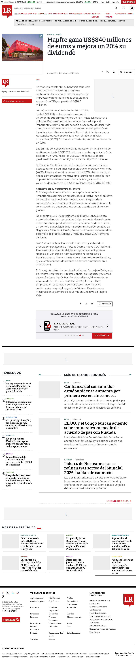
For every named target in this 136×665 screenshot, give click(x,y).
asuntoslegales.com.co (12, 653)
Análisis (70, 598)
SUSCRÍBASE (129, 2)
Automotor (11, 417)
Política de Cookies (98, 626)
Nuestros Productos (98, 607)
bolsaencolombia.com (99, 653)
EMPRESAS (42, 14)
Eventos (70, 614)
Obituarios (53, 626)
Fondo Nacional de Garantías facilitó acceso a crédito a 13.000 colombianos (19, 461)
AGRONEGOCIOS (75, 14)
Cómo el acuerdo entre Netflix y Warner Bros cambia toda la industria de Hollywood (32, 543)
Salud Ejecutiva (73, 633)
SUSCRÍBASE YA (102, 336)
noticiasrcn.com (93, 657)
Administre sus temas (13, 101)
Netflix (122, 21)
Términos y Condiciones (100, 616)
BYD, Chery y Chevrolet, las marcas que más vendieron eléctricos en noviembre (19, 424)
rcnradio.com (78, 657)
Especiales (53, 614)
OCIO (50, 14)
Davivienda (21, 24)
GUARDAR (126, 72)
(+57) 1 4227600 (9, 611)
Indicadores (35, 623)
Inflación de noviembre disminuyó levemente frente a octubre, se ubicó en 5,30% (18, 406)
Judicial (24, 557)
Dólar (31, 24)
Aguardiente (47, 21)
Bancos (9, 454)
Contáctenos (95, 610)
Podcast (33, 633)
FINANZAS (22, 14)
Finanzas (34, 617)
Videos (52, 639)
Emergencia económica (88, 21)
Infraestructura (55, 623)
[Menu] (16, 13)
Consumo (34, 607)
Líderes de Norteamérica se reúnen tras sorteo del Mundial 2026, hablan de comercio (93, 468)
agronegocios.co (32, 653)
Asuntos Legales (37, 601)
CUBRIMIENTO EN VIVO (120, 535)
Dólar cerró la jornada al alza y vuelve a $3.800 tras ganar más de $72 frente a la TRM (76, 565)
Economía (71, 607)
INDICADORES (120, 14)
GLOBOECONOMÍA (60, 14)
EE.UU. (8, 381)
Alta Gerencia (54, 598)
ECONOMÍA (32, 14)
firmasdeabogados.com (76, 653)
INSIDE (130, 14)
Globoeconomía (74, 617)
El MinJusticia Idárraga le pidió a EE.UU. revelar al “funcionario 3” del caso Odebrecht (31, 565)
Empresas (34, 614)
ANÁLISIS (87, 14)
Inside (69, 623)
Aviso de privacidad (98, 613)
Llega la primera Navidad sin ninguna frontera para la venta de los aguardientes (18, 442)
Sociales (34, 639)
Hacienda (10, 399)
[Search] (116, 8)
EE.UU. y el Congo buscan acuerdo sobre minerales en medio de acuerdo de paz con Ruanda (96, 428)
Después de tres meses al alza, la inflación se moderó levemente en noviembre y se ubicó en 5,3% (19, 480)
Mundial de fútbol (108, 21)
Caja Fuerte (54, 601)
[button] (39, 326)
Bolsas (69, 557)
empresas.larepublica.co (52, 653)
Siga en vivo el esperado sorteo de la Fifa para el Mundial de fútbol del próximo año (122, 543)
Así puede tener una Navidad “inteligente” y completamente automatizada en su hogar (122, 566)
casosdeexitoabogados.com (14, 657)
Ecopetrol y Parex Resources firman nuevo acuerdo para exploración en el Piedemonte (77, 543)
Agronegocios (36, 598)
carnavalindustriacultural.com (42, 657)
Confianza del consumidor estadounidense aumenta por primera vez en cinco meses (92, 391)
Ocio (69, 626)
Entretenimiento (28, 535)
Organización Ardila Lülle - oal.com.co (124, 654)
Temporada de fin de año (65, 21)
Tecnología (117, 557)
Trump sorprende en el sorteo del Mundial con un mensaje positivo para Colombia (18, 387)
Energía (69, 535)
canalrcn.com (63, 657)
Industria (10, 435)
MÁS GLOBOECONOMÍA (117, 501)
